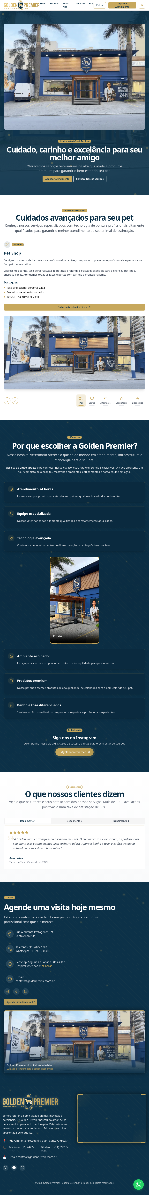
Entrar (99, 5)
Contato (80, 3)
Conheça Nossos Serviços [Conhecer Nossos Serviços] (90, 178)
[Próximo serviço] (15, 400)
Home (42, 3)
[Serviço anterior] (7, 400)
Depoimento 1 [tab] (28, 820)
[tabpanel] (74, 847)
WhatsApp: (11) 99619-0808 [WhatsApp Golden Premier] (54, 1149)
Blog (91, 3)
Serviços (54, 3)
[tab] (81, 400)
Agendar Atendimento (122, 5)
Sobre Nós (66, 5)
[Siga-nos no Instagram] (5, 1168)
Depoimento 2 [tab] (74, 820)
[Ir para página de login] (100, 5)
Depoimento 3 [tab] (121, 820)
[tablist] (74, 821)
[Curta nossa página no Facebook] (14, 1168)
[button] (74, 600)
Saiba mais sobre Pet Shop (74, 307)
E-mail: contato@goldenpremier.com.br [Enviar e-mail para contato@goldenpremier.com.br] (33, 1157)
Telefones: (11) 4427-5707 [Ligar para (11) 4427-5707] (21, 1149)
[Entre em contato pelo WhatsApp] (22, 1168)
